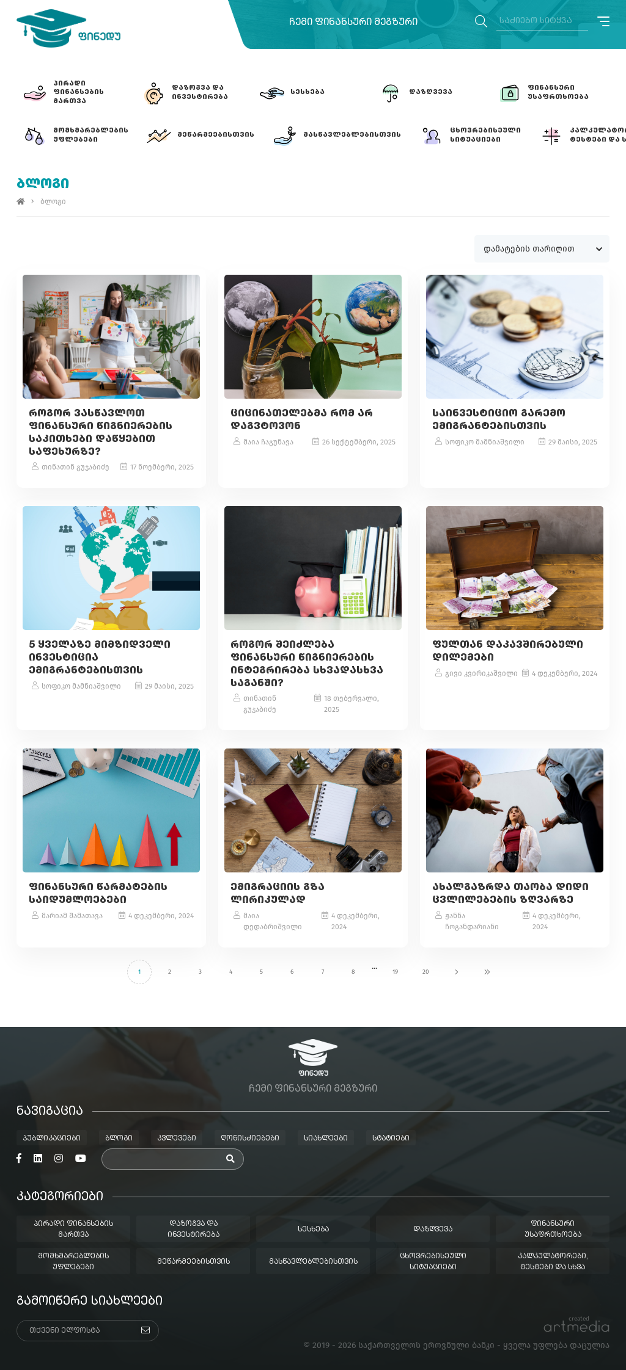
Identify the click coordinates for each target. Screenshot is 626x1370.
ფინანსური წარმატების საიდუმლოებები (98, 894)
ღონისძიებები (250, 1138)
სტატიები (391, 1138)
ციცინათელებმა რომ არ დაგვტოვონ (301, 420)
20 (425, 972)
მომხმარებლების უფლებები (73, 1262)
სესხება (313, 1229)
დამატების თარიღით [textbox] (529, 249)
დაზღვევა (432, 1229)
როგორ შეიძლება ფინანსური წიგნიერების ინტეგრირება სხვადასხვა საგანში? (306, 664)
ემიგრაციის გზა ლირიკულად (277, 894)
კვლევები (176, 1138)
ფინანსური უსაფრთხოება (553, 1229)
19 (395, 972)
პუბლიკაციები (52, 1138)
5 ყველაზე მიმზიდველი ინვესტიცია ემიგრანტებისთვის (100, 658)
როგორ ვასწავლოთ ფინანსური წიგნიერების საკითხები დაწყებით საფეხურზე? (100, 433)
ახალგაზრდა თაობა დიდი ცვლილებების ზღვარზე (510, 894)
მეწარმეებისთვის (193, 1262)
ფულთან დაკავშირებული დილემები (507, 651)
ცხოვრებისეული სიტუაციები (433, 1262)
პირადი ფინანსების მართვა (73, 1229)
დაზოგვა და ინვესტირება (193, 1229)
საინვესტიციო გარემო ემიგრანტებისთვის (498, 420)
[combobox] (542, 249)
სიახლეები (326, 1138)
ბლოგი (119, 1138)
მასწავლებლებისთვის (313, 1262)
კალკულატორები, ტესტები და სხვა (553, 1262)
